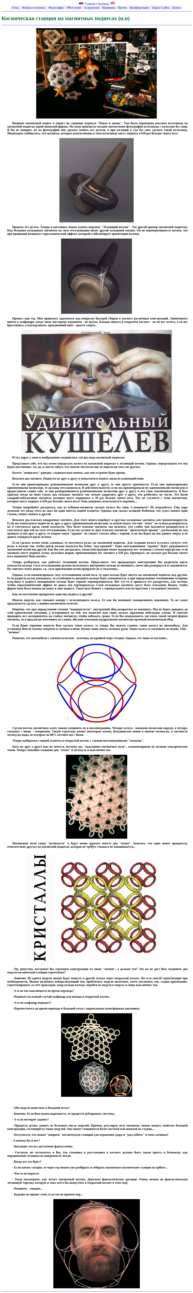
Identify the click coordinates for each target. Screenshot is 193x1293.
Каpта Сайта (161, 7)
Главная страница (96, 3)
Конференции (139, 7)
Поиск (176, 7)
